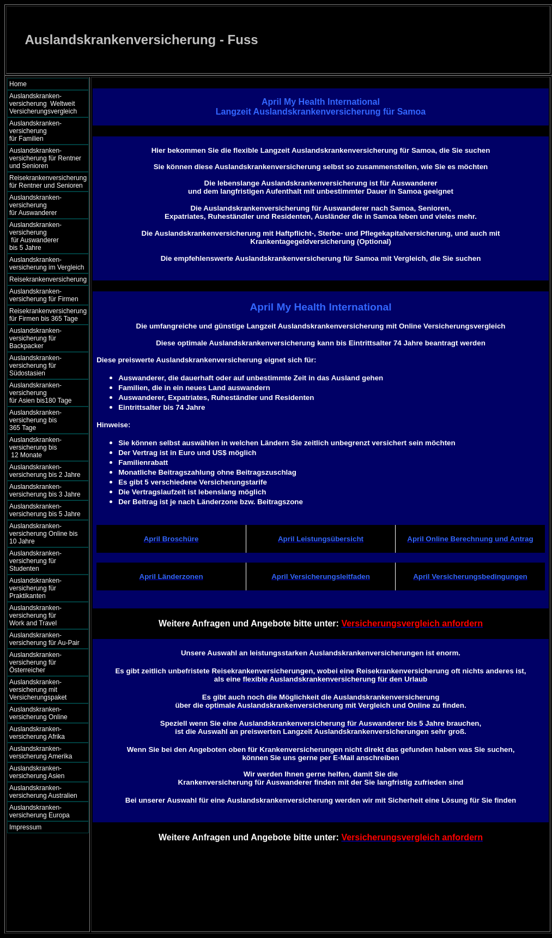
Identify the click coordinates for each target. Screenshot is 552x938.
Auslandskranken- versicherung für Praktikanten (35, 588)
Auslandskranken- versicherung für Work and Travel (41, 615)
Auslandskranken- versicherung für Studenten (35, 560)
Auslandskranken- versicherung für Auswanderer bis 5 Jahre (45, 236)
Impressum (25, 827)
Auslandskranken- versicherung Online (38, 713)
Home (18, 84)
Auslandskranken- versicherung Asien (36, 772)
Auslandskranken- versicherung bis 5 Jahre (45, 510)
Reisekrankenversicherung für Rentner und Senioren (48, 181)
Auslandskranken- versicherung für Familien (45, 131)
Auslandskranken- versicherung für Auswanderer (46, 205)
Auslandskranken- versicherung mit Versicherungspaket (37, 689)
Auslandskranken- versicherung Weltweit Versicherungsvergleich (43, 103)
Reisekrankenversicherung (48, 279)
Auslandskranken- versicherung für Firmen (43, 295)
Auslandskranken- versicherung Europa (39, 811)
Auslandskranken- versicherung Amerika (40, 752)
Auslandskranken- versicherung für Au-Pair (44, 639)
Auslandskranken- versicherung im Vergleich (46, 263)
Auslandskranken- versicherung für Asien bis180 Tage (46, 392)
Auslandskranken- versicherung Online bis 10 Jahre (43, 533)
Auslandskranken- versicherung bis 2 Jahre (45, 471)
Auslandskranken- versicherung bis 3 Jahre (45, 490)
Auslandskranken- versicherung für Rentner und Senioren (45, 158)
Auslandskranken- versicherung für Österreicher (35, 662)
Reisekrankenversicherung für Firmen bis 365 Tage (48, 314)
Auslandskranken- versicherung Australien (43, 791)
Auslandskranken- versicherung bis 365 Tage (45, 420)
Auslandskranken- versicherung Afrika (37, 732)
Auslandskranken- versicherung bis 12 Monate (43, 447)
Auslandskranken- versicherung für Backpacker (35, 338)
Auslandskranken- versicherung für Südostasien (35, 365)
